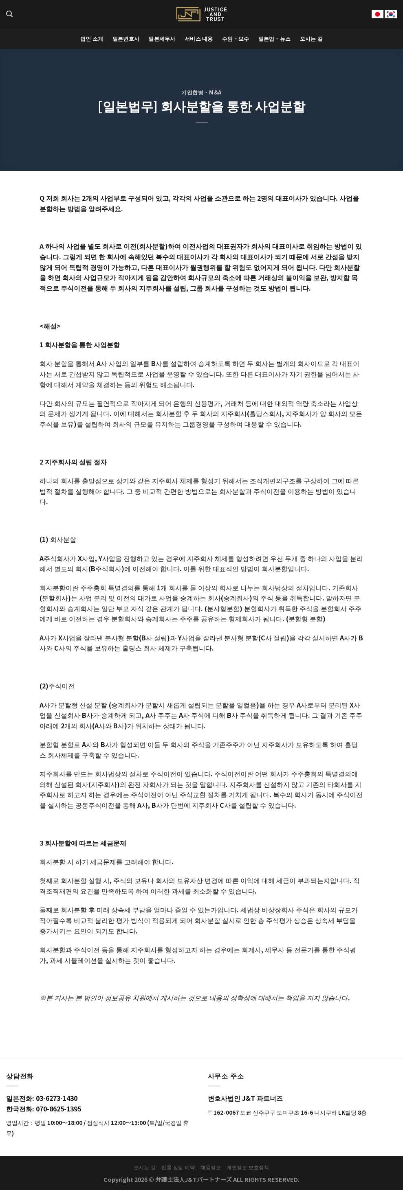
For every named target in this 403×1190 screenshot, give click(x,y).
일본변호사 (125, 38)
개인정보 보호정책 (248, 1167)
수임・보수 (235, 38)
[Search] (9, 14)
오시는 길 (311, 38)
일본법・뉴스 (274, 38)
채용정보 (210, 1167)
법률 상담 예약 (178, 1167)
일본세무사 (161, 38)
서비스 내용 (199, 38)
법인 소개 (91, 38)
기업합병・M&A (201, 92)
